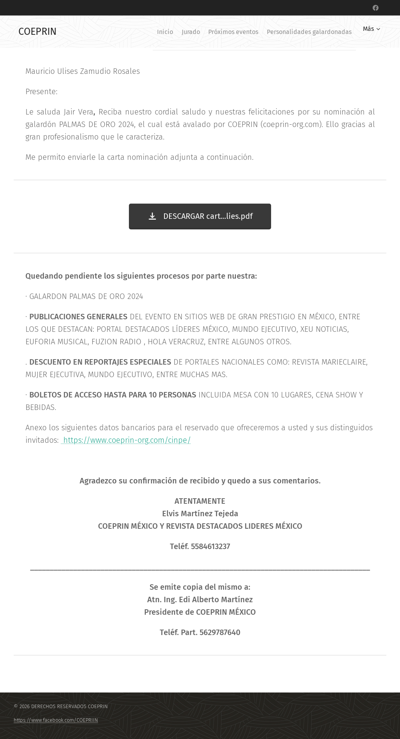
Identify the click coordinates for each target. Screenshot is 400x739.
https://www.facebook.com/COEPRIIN (56, 720)
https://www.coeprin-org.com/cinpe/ (126, 440)
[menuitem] (145, 32)
